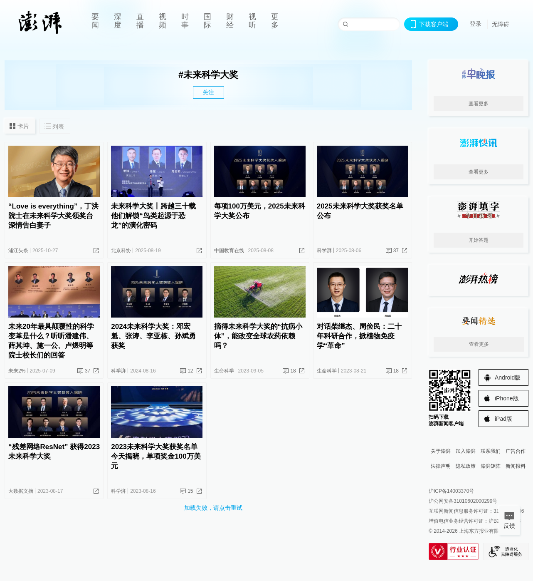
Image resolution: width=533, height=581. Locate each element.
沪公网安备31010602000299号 (463, 501)
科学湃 (324, 250)
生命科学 (224, 371)
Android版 (508, 377)
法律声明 (441, 466)
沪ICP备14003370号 (451, 491)
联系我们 (491, 451)
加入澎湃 (466, 451)
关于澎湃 (441, 451)
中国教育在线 (229, 250)
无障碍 (500, 24)
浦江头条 (18, 250)
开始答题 (479, 240)
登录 (475, 23)
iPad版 (503, 418)
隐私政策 (466, 466)
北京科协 (121, 250)
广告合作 (516, 451)
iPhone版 (507, 398)
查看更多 (479, 104)
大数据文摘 (20, 491)
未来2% (16, 371)
